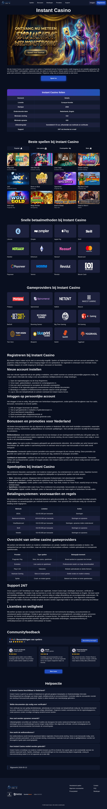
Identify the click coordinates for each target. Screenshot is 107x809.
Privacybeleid (73, 791)
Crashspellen (65, 148)
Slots (89, 148)
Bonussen (40, 2)
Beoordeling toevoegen (89, 640)
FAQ (95, 788)
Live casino (42, 148)
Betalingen (49, 2)
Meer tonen (53, 671)
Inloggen (92, 2)
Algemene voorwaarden (76, 788)
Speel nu (53, 78)
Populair (18, 148)
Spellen (31, 2)
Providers (59, 2)
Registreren (101, 2)
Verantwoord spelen (75, 785)
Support (67, 2)
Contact (96, 785)
